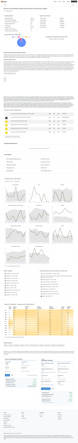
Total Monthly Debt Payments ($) (65, 370)
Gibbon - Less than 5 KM (46, 296)
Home (55, 1)
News (59, 1)
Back (5, 4)
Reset (12, 375)
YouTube (59, 418)
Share (73, 4)
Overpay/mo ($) (29, 369)
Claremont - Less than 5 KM (11, 295)
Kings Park (47, 345)
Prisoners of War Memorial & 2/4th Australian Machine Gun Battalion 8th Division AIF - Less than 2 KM (56, 276)
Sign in (68, 1)
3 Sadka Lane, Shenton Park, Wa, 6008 (18, 132)
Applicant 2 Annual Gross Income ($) (65, 365)
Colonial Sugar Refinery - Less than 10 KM (50, 273)
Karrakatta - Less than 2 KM (11, 280)
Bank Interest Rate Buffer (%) (49, 383)
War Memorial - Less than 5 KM (48, 289)
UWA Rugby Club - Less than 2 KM (48, 279)
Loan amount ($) (13, 364)
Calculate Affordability (46, 388)
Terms (41, 416)
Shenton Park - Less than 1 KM (12, 283)
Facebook (60, 417)
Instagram (60, 414)
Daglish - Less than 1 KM (10, 285)
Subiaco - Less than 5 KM (10, 288)
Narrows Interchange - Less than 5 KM (49, 284)
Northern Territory (7, 414)
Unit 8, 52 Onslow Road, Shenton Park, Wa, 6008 (20, 117)
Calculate (7, 375)
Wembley (53, 345)
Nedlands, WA (9, 11)
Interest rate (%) (29, 364)
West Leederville (60, 345)
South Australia (7, 420)
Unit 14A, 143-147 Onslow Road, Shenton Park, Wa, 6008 (22, 113)
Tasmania (6, 421)
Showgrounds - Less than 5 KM (12, 273)
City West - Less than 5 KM (11, 292)
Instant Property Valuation (9, 73)
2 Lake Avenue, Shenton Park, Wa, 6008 (19, 121)
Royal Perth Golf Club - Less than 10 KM (49, 286)
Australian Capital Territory (9, 427)
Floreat (27, 345)
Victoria (5, 423)
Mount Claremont (34, 345)
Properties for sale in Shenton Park (12, 136)
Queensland (6, 418)
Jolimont (11, 345)
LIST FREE (74, 1)
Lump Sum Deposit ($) (65, 383)
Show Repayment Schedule (32, 375)
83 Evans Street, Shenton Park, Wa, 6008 (19, 124)
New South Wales (7, 416)
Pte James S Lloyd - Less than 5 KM (48, 282)
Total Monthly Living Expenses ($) (49, 371)
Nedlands (42, 345)
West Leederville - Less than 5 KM (12, 290)
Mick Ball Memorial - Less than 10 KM (49, 291)
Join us (63, 1)
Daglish (5, 345)
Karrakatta (17, 345)
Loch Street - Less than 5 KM (11, 278)
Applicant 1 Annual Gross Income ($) (49, 365)
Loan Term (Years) (49, 377)
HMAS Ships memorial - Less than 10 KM (50, 294)
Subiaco (22, 345)
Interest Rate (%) (65, 377)
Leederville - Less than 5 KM (11, 276)
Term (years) (13, 369)
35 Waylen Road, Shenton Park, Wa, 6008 (19, 128)
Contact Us (24, 418)
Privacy (41, 414)
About (23, 414)
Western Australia (7, 425)
